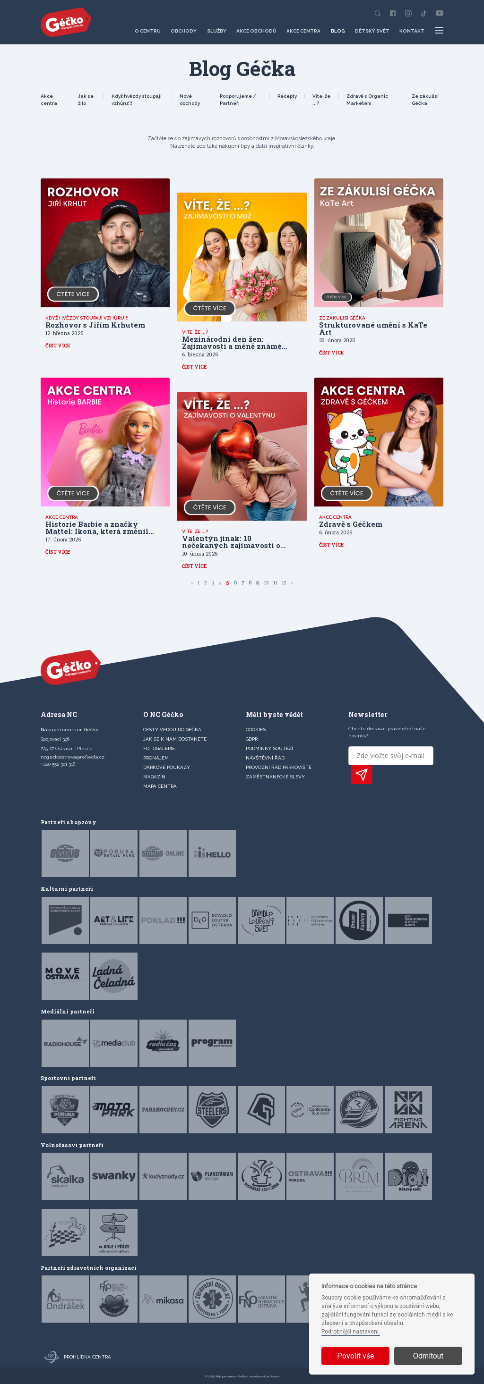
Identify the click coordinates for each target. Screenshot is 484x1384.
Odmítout (428, 1355)
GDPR (252, 739)
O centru (148, 31)
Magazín (154, 776)
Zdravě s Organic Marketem (367, 99)
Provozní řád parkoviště (278, 767)
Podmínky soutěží (269, 748)
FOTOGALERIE (159, 748)
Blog (338, 31)
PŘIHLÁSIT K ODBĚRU (361, 774)
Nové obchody (190, 99)
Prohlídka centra (77, 1357)
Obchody (184, 31)
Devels (274, 1376)
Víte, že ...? (321, 99)
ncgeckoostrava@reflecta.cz (72, 757)
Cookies (256, 729)
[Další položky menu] (439, 30)
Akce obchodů (256, 31)
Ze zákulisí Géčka (425, 99)
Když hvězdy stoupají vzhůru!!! (137, 99)
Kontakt (411, 31)
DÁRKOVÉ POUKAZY (166, 767)
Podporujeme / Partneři (238, 99)
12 (284, 582)
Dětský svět (372, 31)
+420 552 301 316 (58, 764)
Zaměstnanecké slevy (275, 776)
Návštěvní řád (265, 757)
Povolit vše (355, 1355)
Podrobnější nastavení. (350, 1331)
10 (266, 582)
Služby (216, 31)
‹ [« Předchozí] (192, 582)
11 (275, 582)
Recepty (287, 96)
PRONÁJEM (156, 757)
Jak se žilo (86, 99)
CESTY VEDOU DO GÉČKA (172, 729)
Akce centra (303, 31)
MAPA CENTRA (160, 786)
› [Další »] (292, 582)
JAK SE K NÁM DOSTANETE (175, 739)
